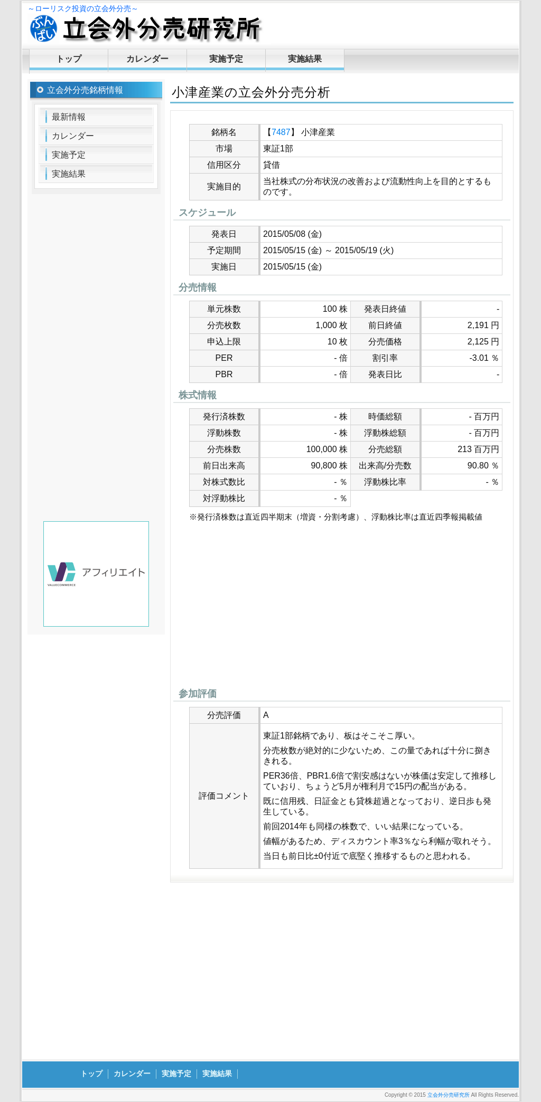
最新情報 (69, 116)
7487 (281, 132)
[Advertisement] (341, 608)
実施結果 (305, 58)
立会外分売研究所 (448, 1095)
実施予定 (226, 58)
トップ (68, 58)
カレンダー (147, 58)
